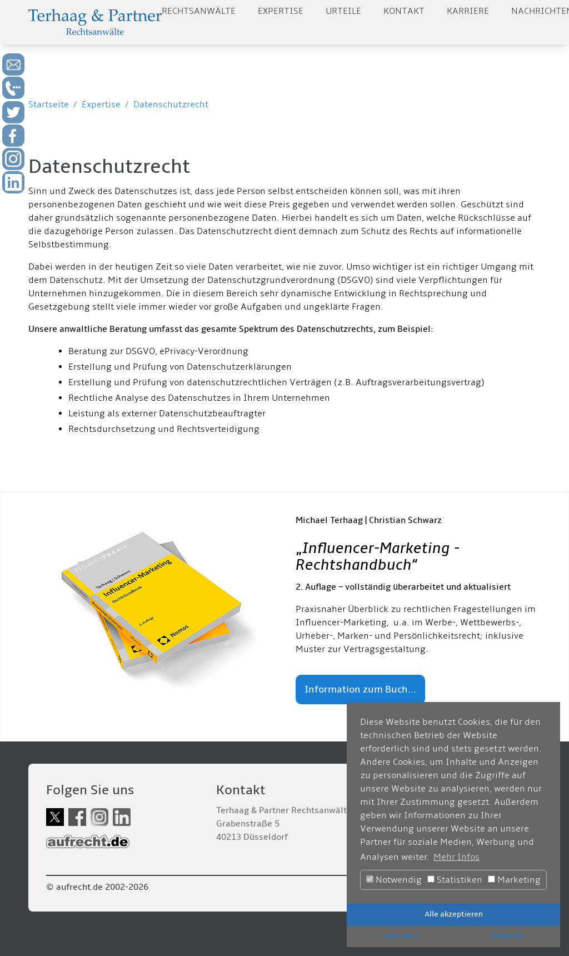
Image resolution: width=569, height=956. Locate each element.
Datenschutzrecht (170, 104)
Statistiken (454, 879)
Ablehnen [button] (507, 935)
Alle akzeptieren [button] (454, 914)
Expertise (280, 11)
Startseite (48, 104)
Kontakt (404, 11)
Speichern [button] (400, 935)
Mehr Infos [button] (456, 857)
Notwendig (394, 879)
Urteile (343, 11)
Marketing (514, 879)
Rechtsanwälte (199, 11)
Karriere (468, 11)
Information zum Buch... (360, 689)
